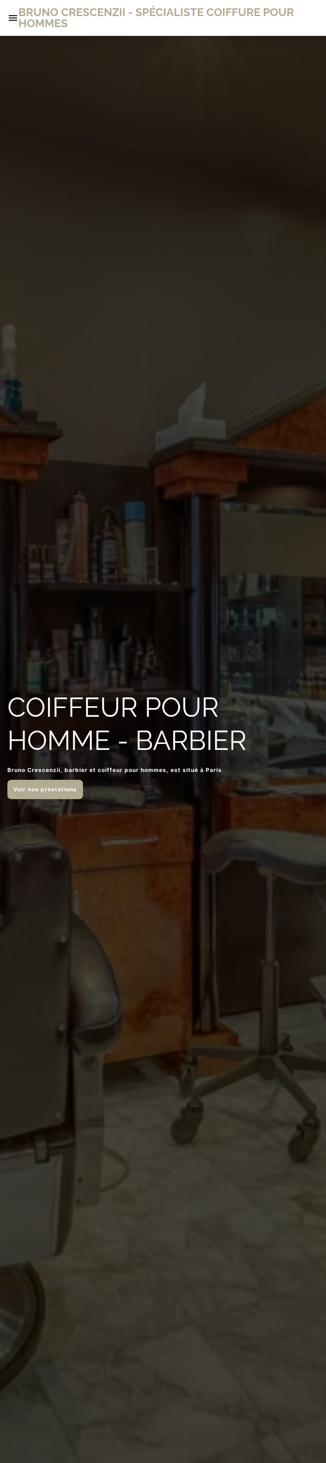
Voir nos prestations (45, 789)
